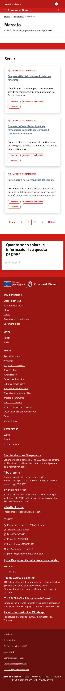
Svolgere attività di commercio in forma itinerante (29, 78)
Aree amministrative (13, 305)
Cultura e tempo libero (14, 384)
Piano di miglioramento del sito (16, 669)
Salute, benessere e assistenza (18, 407)
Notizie (7, 337)
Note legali (8, 634)
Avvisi (6, 342)
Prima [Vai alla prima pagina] (13, 222)
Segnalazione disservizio (14, 657)
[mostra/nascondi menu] (5, 10)
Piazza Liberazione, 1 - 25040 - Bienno (32, 525)
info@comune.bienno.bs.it (18, 549)
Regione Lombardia (12, 3)
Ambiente (8, 361)
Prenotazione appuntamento (15, 663)
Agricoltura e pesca (13, 356)
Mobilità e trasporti (13, 402)
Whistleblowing (14, 507)
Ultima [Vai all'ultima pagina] (52, 222)
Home (7, 16)
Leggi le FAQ (9, 651)
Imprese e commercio (24, 70)
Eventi (7, 439)
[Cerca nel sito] (59, 10)
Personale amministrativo (16, 319)
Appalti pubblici (11, 370)
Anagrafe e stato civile (14, 365)
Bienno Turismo (11, 444)
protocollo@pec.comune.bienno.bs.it (23, 553)
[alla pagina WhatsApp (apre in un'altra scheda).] (14, 571)
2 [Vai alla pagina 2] (36, 222)
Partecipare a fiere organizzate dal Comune (31, 180)
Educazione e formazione (16, 388)
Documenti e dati (12, 323)
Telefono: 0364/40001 (16, 529)
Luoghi (7, 434)
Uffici (6, 310)
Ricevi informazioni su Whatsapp (24, 612)
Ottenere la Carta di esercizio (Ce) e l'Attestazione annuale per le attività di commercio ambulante (29, 129)
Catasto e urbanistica (14, 379)
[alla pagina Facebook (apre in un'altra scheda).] (5, 571)
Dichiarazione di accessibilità (15, 646)
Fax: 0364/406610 (14, 534)
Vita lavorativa (11, 421)
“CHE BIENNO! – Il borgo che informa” (27, 598)
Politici (7, 314)
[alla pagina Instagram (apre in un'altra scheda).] (9, 571)
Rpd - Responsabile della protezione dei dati (31, 560)
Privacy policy (9, 640)
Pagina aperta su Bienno (19, 577)
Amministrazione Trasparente (22, 455)
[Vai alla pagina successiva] (42, 222)
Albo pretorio (12, 472)
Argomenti (19, 16)
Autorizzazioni (11, 374)
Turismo (7, 416)
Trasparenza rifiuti (15, 490)
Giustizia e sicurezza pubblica (18, 393)
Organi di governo (12, 300)
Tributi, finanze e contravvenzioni (20, 411)
